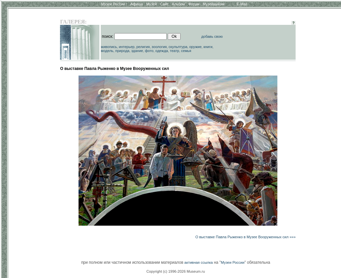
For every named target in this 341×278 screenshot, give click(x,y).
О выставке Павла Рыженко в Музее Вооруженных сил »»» (245, 237)
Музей (151, 4)
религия (143, 47)
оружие (195, 47)
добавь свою (212, 36)
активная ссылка (198, 262)
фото (149, 51)
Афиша (137, 4)
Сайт (164, 4)
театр (174, 51)
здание (137, 51)
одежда (161, 51)
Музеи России (114, 4)
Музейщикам (213, 4)
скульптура (178, 47)
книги (207, 47)
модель (107, 51)
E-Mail (242, 4)
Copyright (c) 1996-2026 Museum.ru (175, 271)
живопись (109, 47)
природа (122, 51)
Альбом (178, 4)
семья (186, 51)
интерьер (127, 47)
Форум (193, 4)
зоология (159, 47)
